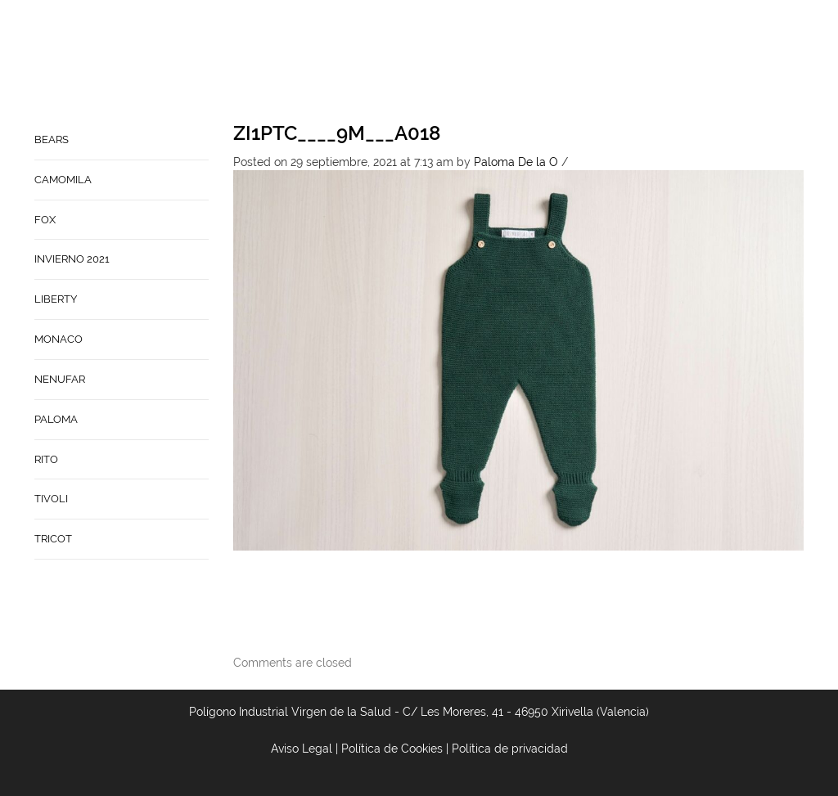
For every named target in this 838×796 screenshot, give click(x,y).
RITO (46, 459)
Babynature (682, 62)
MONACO (58, 339)
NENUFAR (59, 379)
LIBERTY (55, 299)
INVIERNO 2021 (72, 259)
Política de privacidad (510, 748)
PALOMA (56, 419)
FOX (45, 220)
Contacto (600, 62)
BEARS (51, 139)
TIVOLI (51, 498)
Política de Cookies (392, 748)
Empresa (531, 62)
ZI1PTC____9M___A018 (336, 133)
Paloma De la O (516, 162)
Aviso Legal (301, 748)
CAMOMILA (63, 179)
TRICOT (53, 539)
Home (477, 62)
